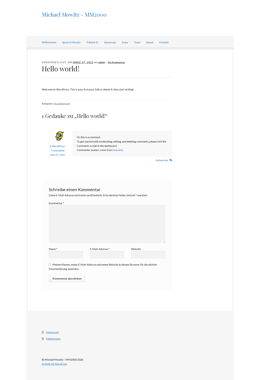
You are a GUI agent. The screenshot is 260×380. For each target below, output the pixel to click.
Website (136, 248)
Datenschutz (53, 338)
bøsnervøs (110, 42)
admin (101, 62)
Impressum (52, 332)
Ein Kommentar (116, 62)
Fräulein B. (92, 42)
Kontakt (164, 42)
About (149, 42)
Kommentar (56, 203)
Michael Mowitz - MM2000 (74, 14)
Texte (137, 42)
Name (53, 248)
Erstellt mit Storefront (54, 363)
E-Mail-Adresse (100, 248)
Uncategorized (61, 103)
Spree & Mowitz (71, 42)
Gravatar (118, 149)
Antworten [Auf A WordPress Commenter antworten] (162, 160)
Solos (125, 42)
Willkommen (49, 42)
